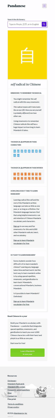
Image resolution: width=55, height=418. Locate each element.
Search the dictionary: (16, 19)
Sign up (16, 226)
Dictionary (12, 381)
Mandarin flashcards (16, 384)
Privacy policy (13, 407)
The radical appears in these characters (24, 143)
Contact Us (12, 396)
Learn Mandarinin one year (27, 352)
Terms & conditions (15, 404)
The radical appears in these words (27, 168)
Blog (9, 393)
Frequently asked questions (19, 390)
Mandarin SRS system (16, 387)
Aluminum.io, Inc (20, 413)
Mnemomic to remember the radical (26, 93)
